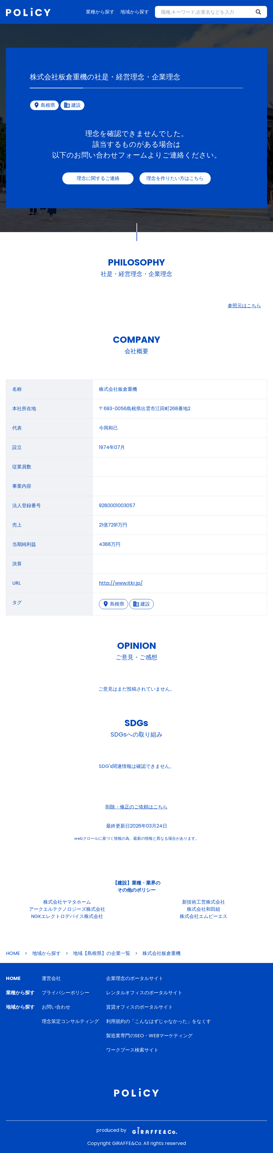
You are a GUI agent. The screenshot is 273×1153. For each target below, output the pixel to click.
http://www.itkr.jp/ (121, 583)
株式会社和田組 (203, 909)
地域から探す (134, 11)
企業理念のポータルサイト (134, 978)
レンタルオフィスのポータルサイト (144, 992)
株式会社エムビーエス (203, 916)
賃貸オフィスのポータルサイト (139, 1007)
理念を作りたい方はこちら (175, 178)
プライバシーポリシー (65, 992)
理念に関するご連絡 (98, 178)
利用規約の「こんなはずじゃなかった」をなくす (158, 1021)
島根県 (113, 604)
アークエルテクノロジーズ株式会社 (67, 909)
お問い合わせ (56, 1007)
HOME (13, 953)
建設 (141, 604)
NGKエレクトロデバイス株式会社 (67, 916)
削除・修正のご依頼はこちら (136, 806)
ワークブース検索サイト (132, 1050)
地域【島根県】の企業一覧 (101, 953)
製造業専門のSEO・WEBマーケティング (149, 1035)
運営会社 (51, 978)
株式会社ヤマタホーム (67, 902)
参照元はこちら (244, 305)
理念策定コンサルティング (70, 1021)
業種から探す (100, 11)
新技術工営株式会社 (203, 902)
